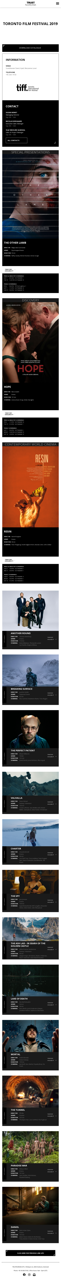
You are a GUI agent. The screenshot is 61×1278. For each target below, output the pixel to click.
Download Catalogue (30, 48)
